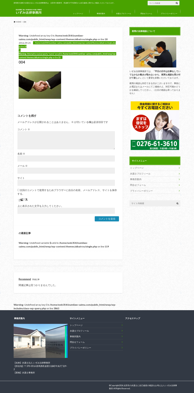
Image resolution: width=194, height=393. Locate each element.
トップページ (78, 13)
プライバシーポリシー (169, 13)
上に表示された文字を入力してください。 (40, 205)
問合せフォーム (146, 13)
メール (22, 165)
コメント (23, 129)
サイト (21, 177)
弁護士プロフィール (123, 13)
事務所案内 (101, 13)
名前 (21, 153)
